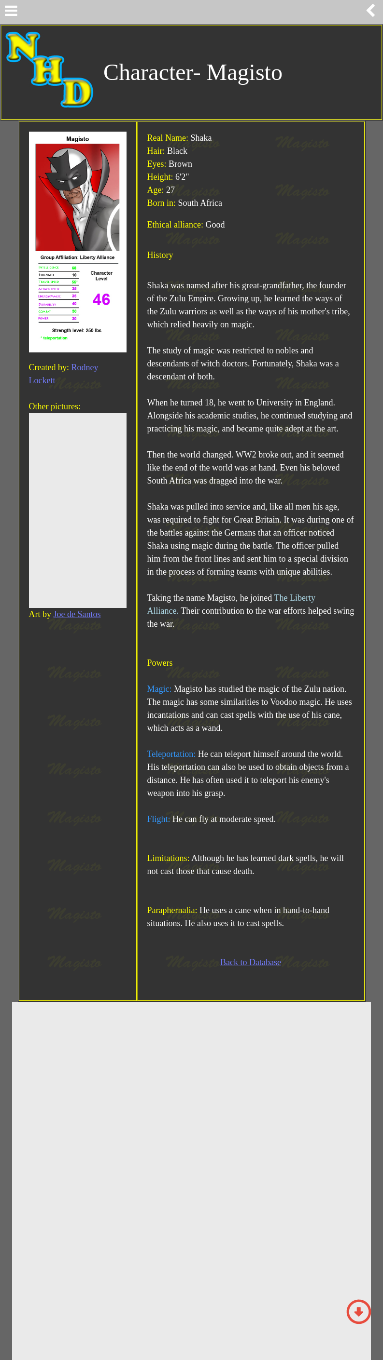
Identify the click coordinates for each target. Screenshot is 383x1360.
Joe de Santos (77, 614)
